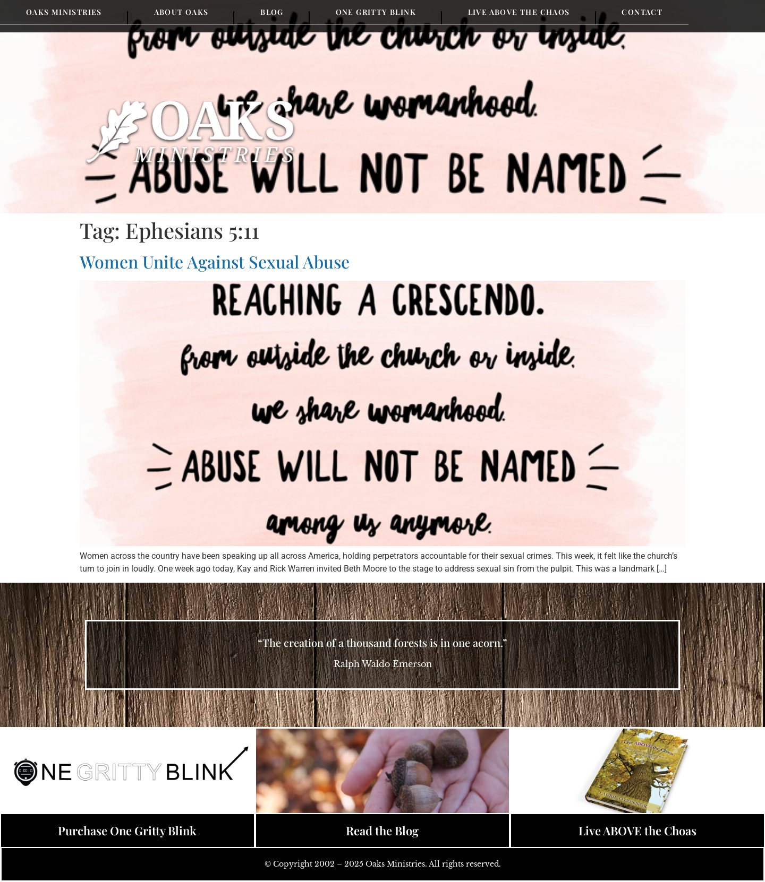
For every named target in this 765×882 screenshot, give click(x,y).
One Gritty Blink (376, 12)
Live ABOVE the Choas (637, 830)
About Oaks (181, 12)
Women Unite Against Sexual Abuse (215, 261)
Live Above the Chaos (519, 12)
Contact (642, 12)
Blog (272, 12)
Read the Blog (382, 830)
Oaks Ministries (64, 12)
